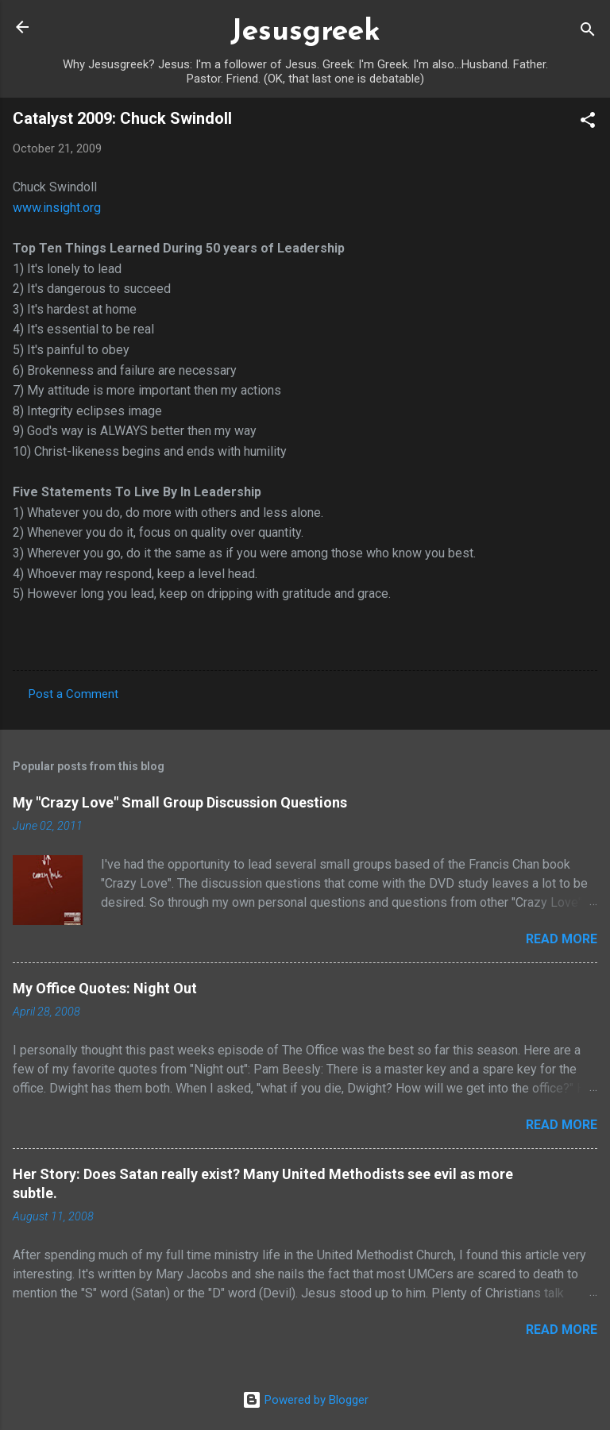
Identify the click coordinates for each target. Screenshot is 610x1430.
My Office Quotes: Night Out (105, 988)
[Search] (587, 32)
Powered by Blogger (305, 1400)
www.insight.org (57, 207)
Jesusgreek (305, 32)
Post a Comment (73, 694)
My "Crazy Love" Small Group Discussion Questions (180, 802)
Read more (561, 938)
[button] (587, 122)
